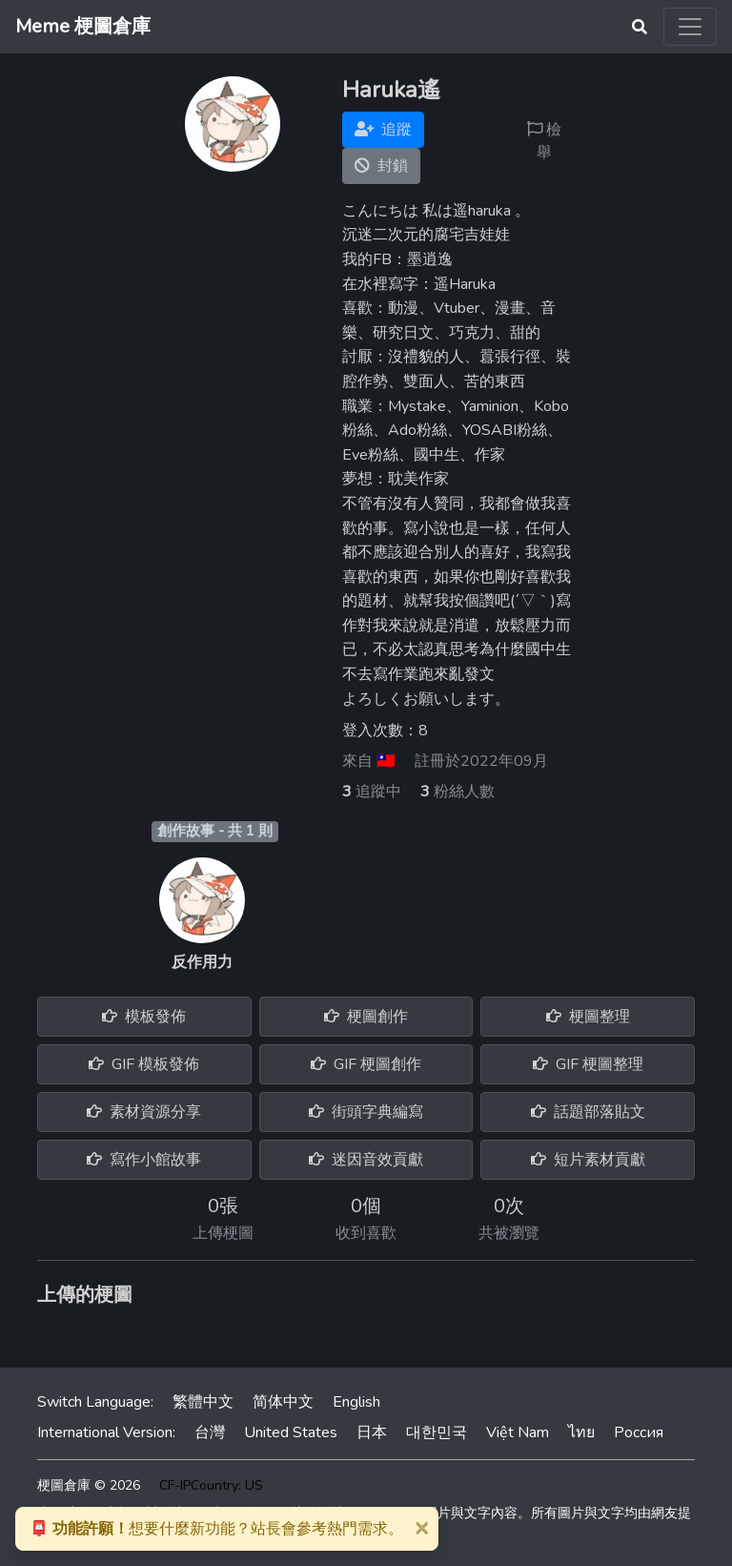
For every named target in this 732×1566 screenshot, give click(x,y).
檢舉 (544, 141)
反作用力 (202, 962)
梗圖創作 (366, 1016)
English (356, 1401)
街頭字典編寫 (366, 1112)
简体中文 (283, 1401)
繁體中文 (203, 1401)
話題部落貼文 (588, 1112)
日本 (371, 1432)
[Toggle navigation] (690, 27)
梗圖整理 (588, 1016)
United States (290, 1432)
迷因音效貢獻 (366, 1159)
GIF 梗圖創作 (366, 1064)
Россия (638, 1432)
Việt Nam (517, 1432)
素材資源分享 (144, 1112)
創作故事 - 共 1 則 (215, 830)
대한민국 (436, 1432)
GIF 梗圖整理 (588, 1064)
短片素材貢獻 (588, 1159)
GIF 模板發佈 (144, 1064)
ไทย (581, 1432)
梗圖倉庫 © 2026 (88, 1485)
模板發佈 (144, 1016)
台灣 (209, 1432)
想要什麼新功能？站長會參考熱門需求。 (216, 1528)
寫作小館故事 (144, 1159)
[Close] (421, 1527)
